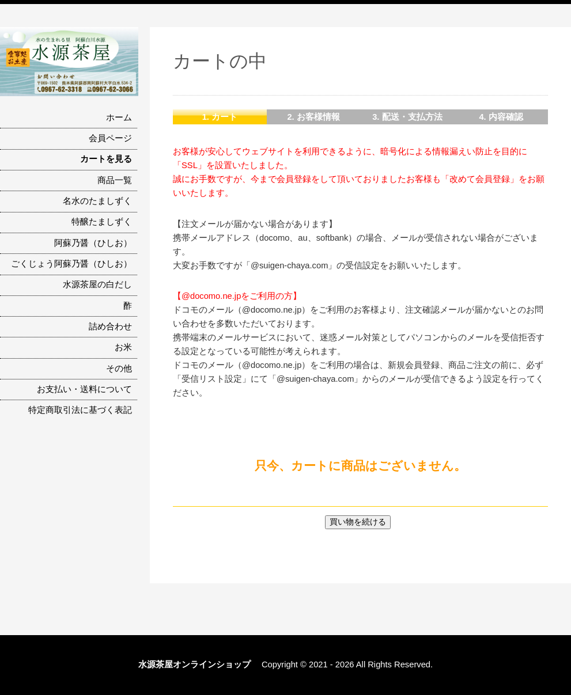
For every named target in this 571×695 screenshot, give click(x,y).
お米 (123, 347)
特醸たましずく (101, 221)
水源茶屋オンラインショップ (198, 664)
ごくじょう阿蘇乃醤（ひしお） (71, 263)
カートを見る (106, 159)
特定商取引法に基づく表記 (80, 410)
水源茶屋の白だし (97, 284)
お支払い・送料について (84, 389)
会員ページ (110, 138)
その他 (119, 368)
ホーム (119, 117)
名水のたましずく (97, 201)
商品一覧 (114, 180)
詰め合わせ (110, 326)
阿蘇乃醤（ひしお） (93, 243)
